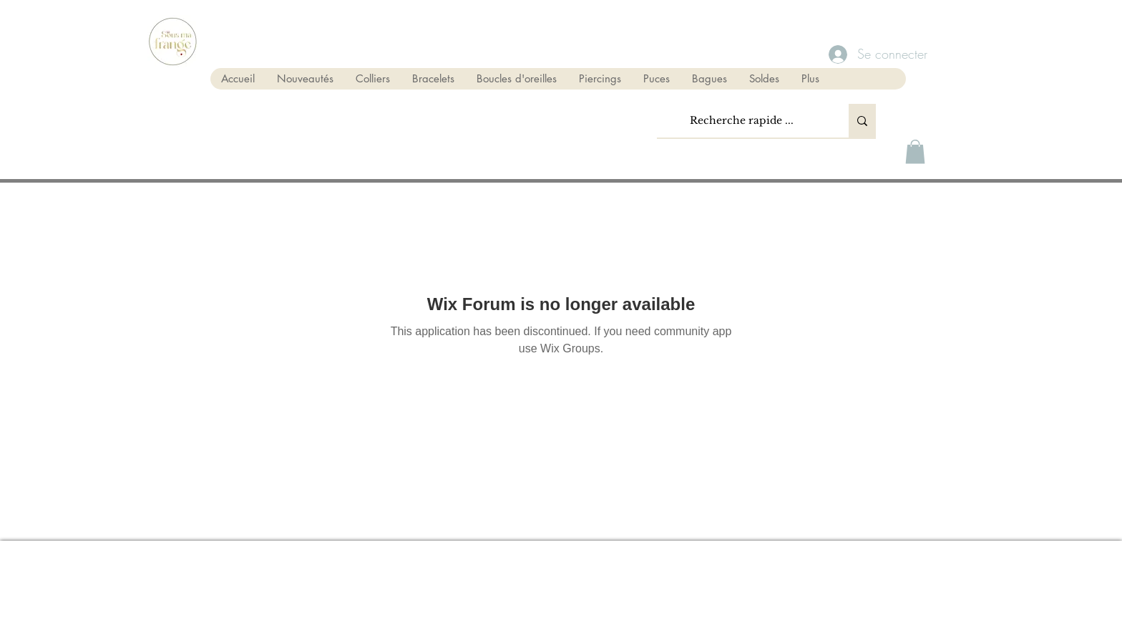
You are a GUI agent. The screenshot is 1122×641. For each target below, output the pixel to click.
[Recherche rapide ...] (741, 121)
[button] (915, 151)
